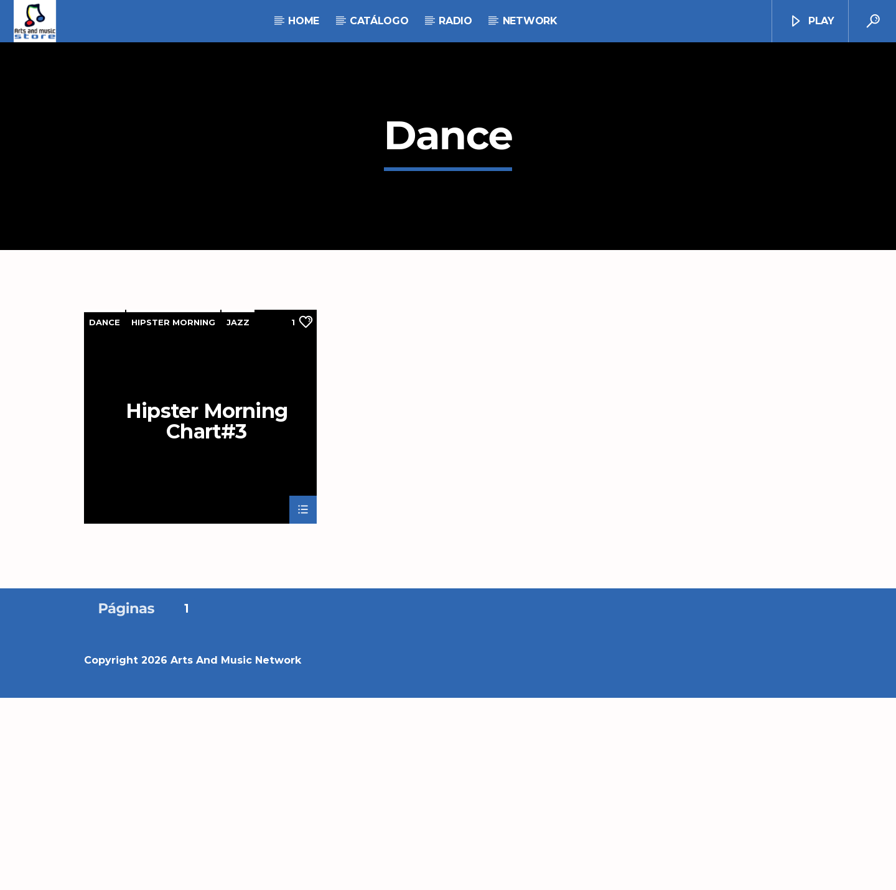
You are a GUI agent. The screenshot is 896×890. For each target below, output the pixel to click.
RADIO (455, 21)
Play (811, 21)
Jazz (238, 514)
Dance (104, 514)
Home (303, 21)
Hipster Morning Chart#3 (206, 613)
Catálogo (379, 21)
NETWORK (530, 21)
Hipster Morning (173, 514)
